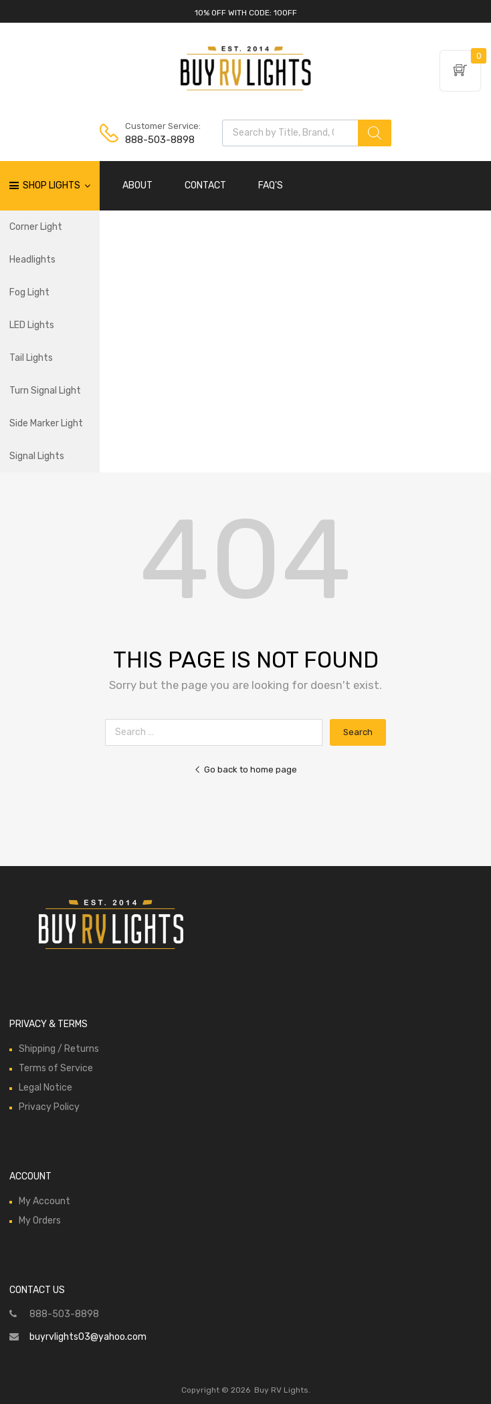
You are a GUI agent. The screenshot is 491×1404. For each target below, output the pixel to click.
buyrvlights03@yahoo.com (87, 1337)
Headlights (32, 259)
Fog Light (29, 292)
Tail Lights (31, 358)
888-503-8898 (158, 140)
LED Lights (31, 325)
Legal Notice (45, 1087)
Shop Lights (56, 186)
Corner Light (35, 227)
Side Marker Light (46, 423)
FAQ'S (270, 185)
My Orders (40, 1220)
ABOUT (137, 185)
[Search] (374, 133)
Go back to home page (245, 769)
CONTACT (205, 185)
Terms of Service (56, 1068)
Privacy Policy (49, 1107)
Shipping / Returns (59, 1049)
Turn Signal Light (45, 390)
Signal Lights (36, 456)
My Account (44, 1201)
